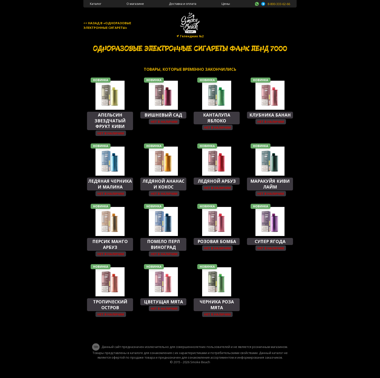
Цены (226, 3)
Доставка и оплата (182, 3)
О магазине (135, 3)
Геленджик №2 (192, 36)
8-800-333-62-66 (279, 4)
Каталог (95, 3)
